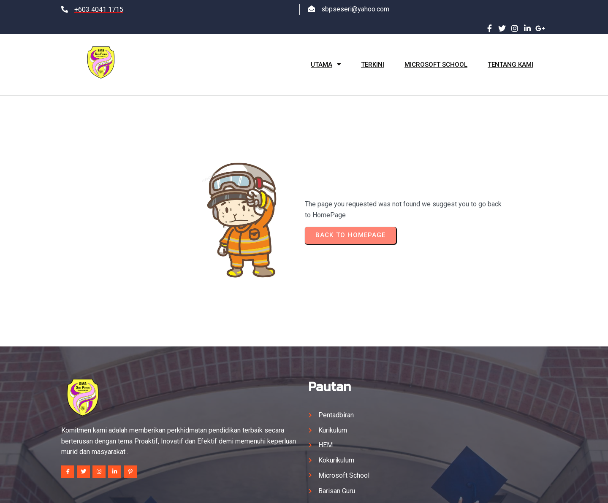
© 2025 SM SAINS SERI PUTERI (304, 489)
